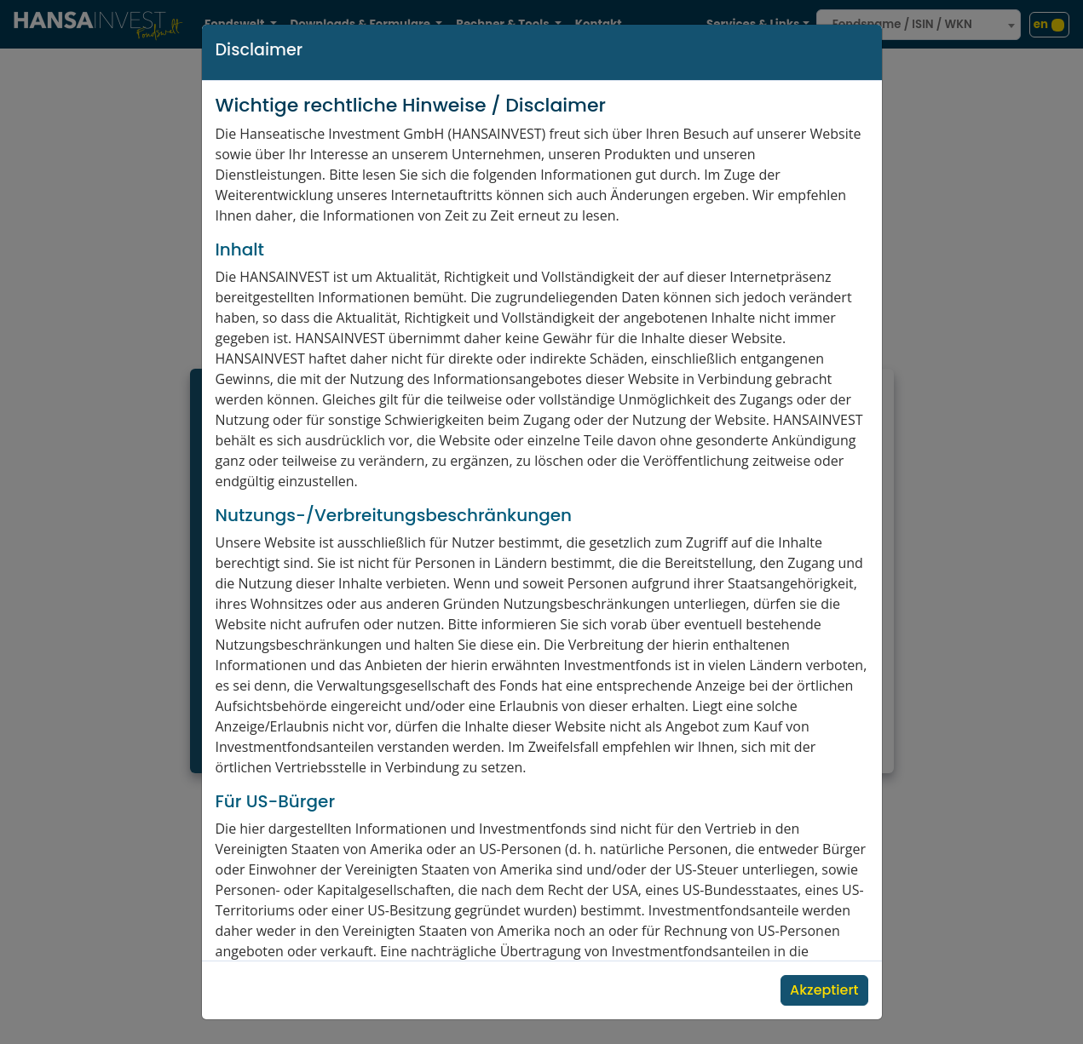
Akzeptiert (824, 990)
